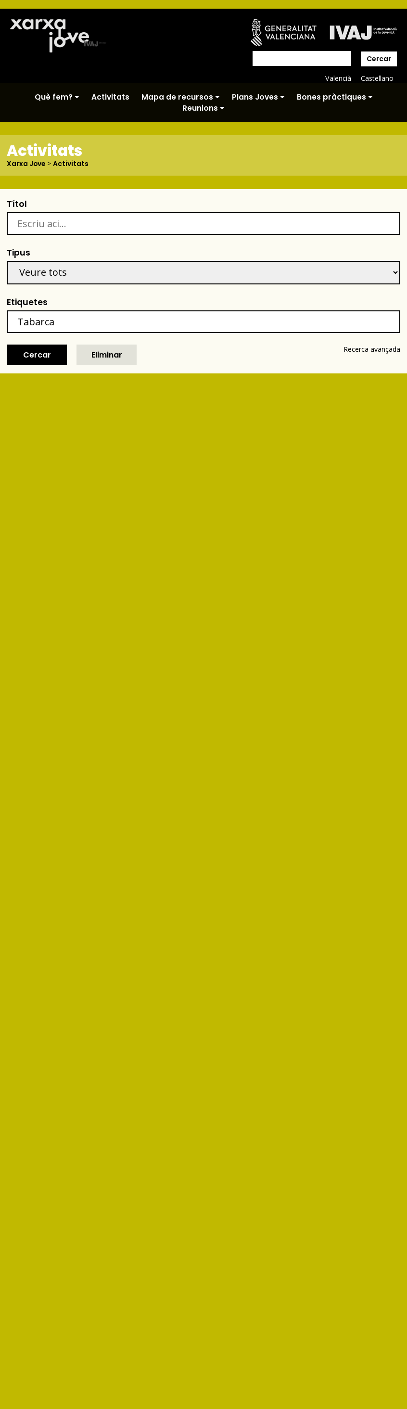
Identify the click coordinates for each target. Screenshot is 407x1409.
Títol (17, 203)
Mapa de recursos (180, 97)
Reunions (203, 108)
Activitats (110, 97)
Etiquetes (27, 301)
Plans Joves (258, 97)
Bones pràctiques (335, 97)
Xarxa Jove (26, 163)
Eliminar (106, 354)
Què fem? (57, 97)
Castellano (377, 78)
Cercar (379, 59)
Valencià (338, 78)
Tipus (18, 252)
